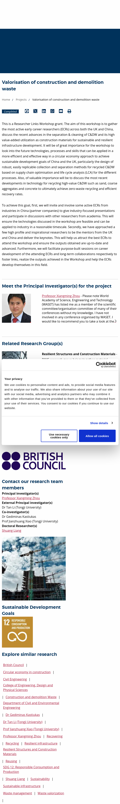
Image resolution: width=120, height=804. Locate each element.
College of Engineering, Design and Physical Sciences (28, 687)
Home (6, 99)
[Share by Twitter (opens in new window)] (35, 111)
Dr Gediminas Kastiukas (23, 715)
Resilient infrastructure (41, 743)
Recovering (54, 736)
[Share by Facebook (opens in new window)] (27, 111)
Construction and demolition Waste (31, 697)
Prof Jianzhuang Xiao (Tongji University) (31, 729)
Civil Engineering (15, 679)
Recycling (12, 743)
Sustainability (40, 779)
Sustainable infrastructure (22, 786)
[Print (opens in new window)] (69, 111)
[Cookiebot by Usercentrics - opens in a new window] (99, 365)
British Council (13, 665)
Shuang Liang (11, 530)
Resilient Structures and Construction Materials (30, 751)
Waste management (17, 793)
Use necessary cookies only (59, 436)
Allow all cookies (97, 435)
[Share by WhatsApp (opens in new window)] (52, 111)
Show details (99, 422)
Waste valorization (51, 793)
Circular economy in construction (27, 672)
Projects (21, 99)
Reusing (11, 761)
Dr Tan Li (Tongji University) (23, 722)
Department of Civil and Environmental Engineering (31, 705)
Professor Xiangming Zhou (21, 498)
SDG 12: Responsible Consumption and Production (31, 769)
